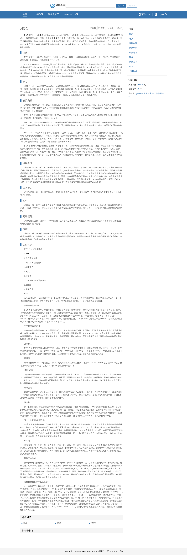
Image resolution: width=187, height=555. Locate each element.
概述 (131, 34)
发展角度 (133, 43)
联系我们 (102, 551)
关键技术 (133, 71)
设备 (131, 57)
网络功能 (133, 48)
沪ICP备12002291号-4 (115, 551)
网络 (59, 523)
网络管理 (133, 62)
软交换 (94, 523)
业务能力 (133, 53)
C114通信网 (37, 14)
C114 (82, 551)
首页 (25, 14)
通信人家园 (53, 14)
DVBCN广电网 (71, 14)
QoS (25, 523)
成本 (131, 66)
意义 (131, 39)
